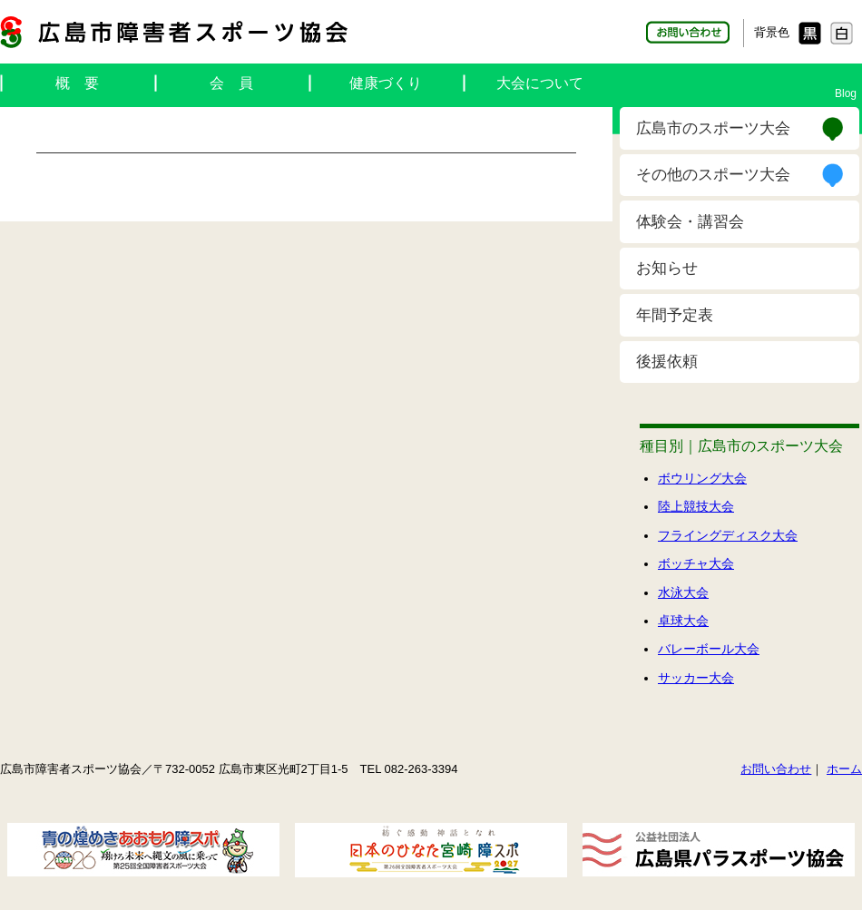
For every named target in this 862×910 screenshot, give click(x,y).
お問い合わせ (775, 769)
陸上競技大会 (696, 506)
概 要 (77, 83)
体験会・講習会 (690, 221)
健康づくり (385, 83)
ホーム (844, 769)
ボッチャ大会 (696, 563)
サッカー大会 (696, 677)
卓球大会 (683, 620)
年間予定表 (674, 315)
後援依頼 (667, 361)
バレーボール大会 (708, 648)
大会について (539, 83)
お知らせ (667, 268)
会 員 (231, 83)
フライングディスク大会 (728, 535)
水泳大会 (683, 592)
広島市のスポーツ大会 (713, 128)
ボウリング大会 (702, 478)
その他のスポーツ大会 (713, 174)
